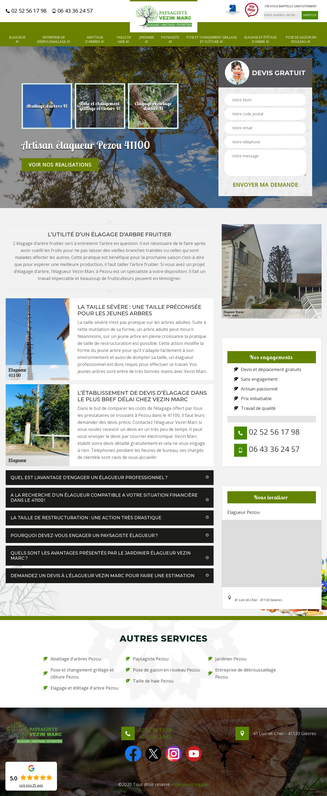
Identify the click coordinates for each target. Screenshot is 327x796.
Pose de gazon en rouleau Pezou (163, 670)
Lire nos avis (31, 785)
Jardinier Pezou (227, 659)
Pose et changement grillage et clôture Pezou (78, 673)
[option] (46, 106)
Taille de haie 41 (123, 39)
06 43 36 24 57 (72, 10)
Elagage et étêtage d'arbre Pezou (80, 688)
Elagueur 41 (17, 39)
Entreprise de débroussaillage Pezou (242, 673)
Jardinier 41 (146, 39)
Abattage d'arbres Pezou (72, 659)
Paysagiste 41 (170, 39)
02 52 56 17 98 (26, 10)
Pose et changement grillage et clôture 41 (212, 39)
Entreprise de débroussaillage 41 (53, 39)
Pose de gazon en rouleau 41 (301, 39)
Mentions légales (191, 784)
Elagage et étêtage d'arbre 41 (260, 39)
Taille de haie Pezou (149, 681)
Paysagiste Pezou (147, 659)
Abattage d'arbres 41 (94, 39)
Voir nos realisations (60, 164)
